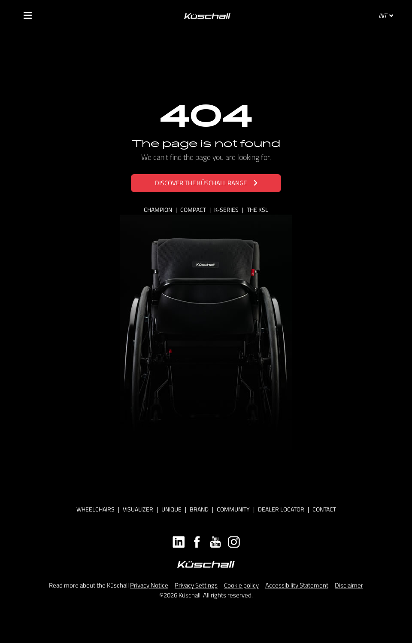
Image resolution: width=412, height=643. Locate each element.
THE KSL (257, 209)
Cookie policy (241, 585)
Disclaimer (349, 585)
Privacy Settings (196, 585)
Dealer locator (281, 509)
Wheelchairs (95, 509)
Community (233, 509)
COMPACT (193, 209)
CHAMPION (158, 209)
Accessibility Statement (296, 585)
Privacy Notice (149, 585)
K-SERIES (227, 209)
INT (386, 16)
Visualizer (138, 509)
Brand (199, 509)
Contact (324, 509)
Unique (171, 509)
